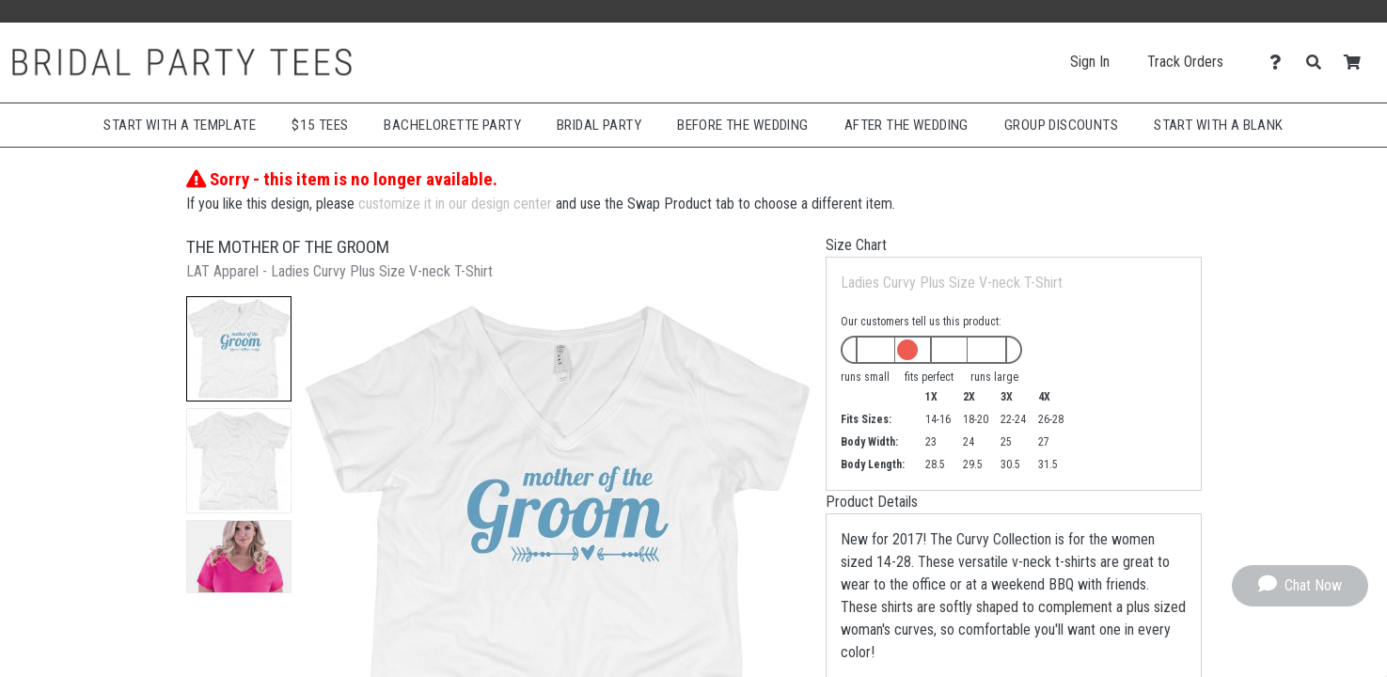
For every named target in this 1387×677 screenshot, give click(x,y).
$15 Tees (320, 125)
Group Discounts (1061, 125)
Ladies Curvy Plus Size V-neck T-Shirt (952, 282)
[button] (239, 349)
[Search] (1319, 62)
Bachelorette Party (452, 125)
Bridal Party (599, 125)
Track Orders (1185, 62)
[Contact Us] (1280, 62)
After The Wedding (906, 125)
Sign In (1090, 62)
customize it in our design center (455, 204)
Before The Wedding (743, 125)
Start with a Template (179, 125)
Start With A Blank (1219, 125)
